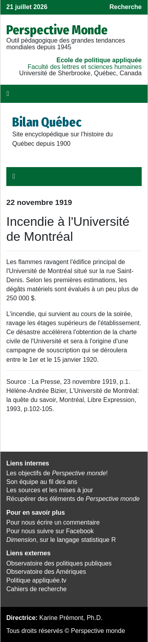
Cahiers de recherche (36, 589)
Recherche (125, 7)
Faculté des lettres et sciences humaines (85, 66)
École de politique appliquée (99, 60)
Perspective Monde (57, 29)
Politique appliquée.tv (36, 580)
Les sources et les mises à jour (49, 490)
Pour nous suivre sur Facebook (50, 531)
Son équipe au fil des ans (41, 481)
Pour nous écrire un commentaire (53, 522)
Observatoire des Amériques (46, 571)
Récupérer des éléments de (73, 498)
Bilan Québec (46, 122)
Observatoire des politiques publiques (59, 563)
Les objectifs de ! (57, 473)
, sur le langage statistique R (61, 539)
